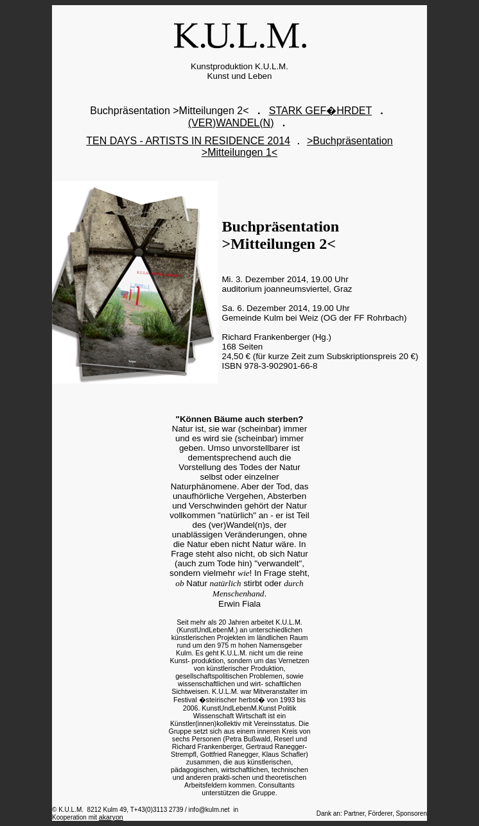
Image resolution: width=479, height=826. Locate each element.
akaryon (111, 817)
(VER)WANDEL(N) (231, 122)
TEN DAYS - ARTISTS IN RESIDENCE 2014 (188, 140)
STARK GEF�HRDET (320, 110)
